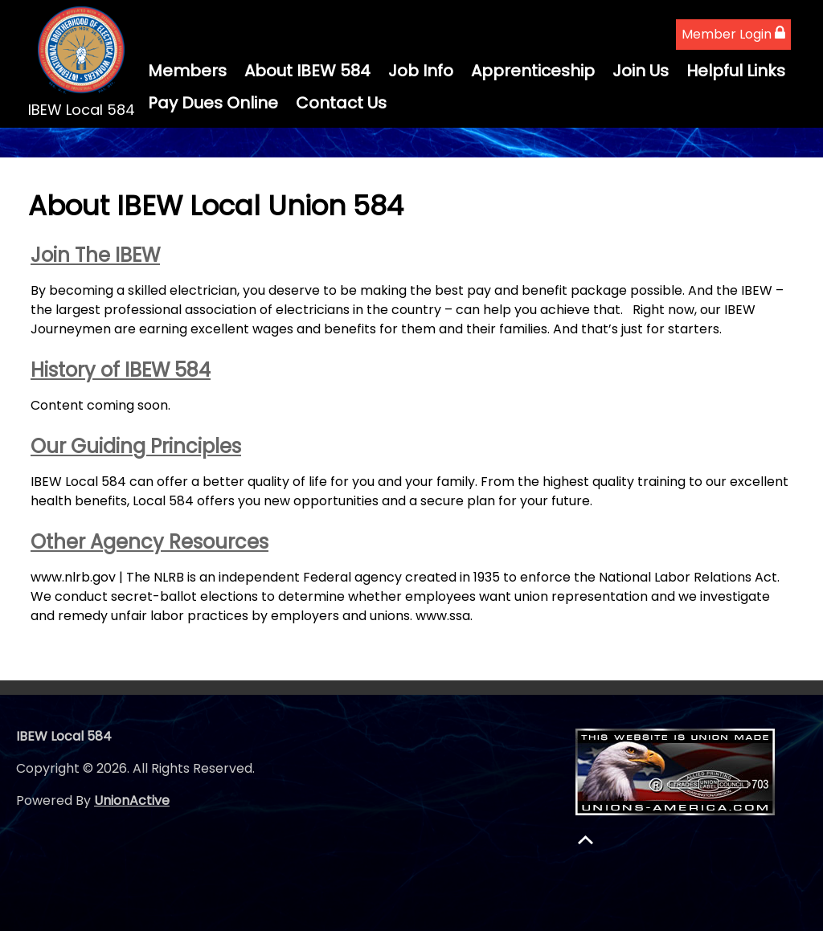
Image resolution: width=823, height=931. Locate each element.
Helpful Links (735, 70)
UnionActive (132, 800)
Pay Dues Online (213, 103)
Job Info (420, 70)
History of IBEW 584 (121, 370)
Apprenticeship (533, 70)
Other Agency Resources (149, 542)
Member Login (733, 34)
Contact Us (341, 103)
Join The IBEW (95, 255)
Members (187, 70)
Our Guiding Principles (136, 446)
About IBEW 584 (307, 70)
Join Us (640, 70)
